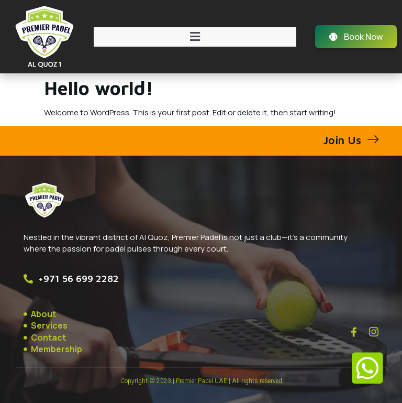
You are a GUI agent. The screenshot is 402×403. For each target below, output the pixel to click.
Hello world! (98, 88)
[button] (195, 37)
